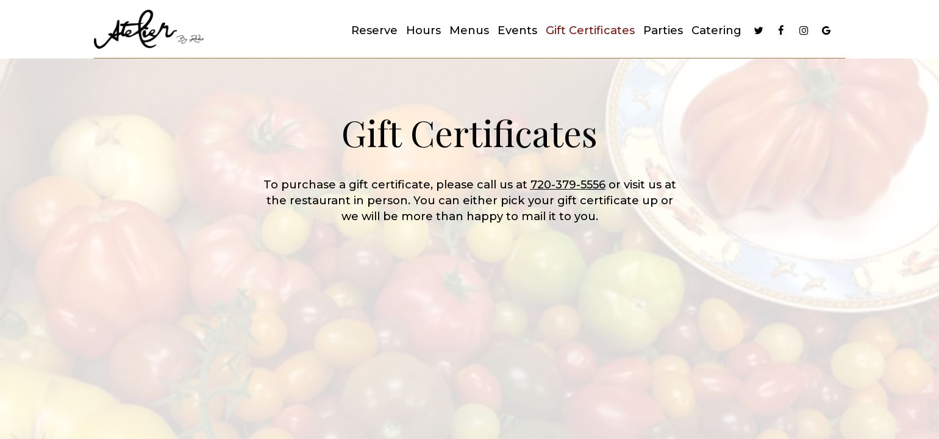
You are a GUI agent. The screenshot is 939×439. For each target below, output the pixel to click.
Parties (663, 30)
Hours (423, 30)
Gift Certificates (590, 30)
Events (517, 30)
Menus (469, 30)
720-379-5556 (567, 184)
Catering (716, 30)
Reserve (374, 30)
